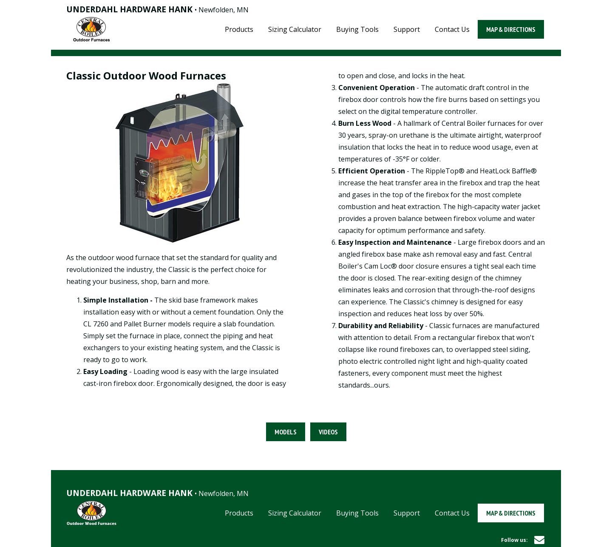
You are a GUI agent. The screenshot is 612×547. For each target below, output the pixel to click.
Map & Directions (511, 29)
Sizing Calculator (294, 29)
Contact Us (452, 29)
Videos (328, 432)
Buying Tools (357, 29)
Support (407, 29)
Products (239, 29)
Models (286, 432)
